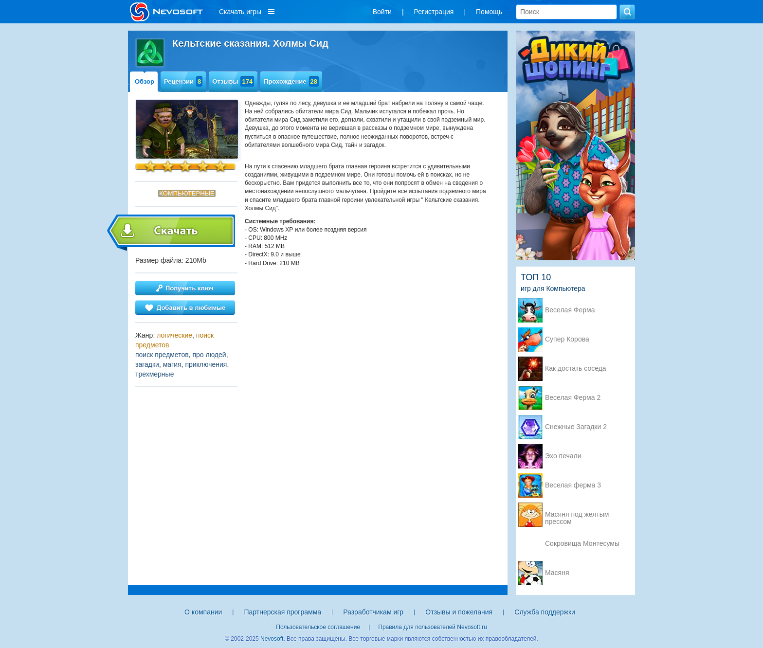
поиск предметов (162, 355)
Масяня (557, 572)
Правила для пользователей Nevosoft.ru (432, 627)
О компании (203, 612)
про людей (209, 355)
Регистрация (434, 12)
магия (172, 364)
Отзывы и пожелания (458, 612)
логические (174, 335)
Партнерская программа (282, 612)
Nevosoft (271, 638)
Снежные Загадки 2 (576, 427)
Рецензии (183, 81)
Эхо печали (563, 456)
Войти (382, 12)
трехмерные (154, 374)
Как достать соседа (575, 368)
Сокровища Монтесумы (582, 543)
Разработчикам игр (373, 612)
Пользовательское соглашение (318, 627)
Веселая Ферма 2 (572, 397)
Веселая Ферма (570, 310)
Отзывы (233, 81)
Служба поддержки (544, 612)
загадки (147, 364)
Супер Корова (567, 339)
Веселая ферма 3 (573, 485)
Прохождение (291, 81)
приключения (206, 364)
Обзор (144, 81)
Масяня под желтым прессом (577, 515)
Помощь (489, 12)
